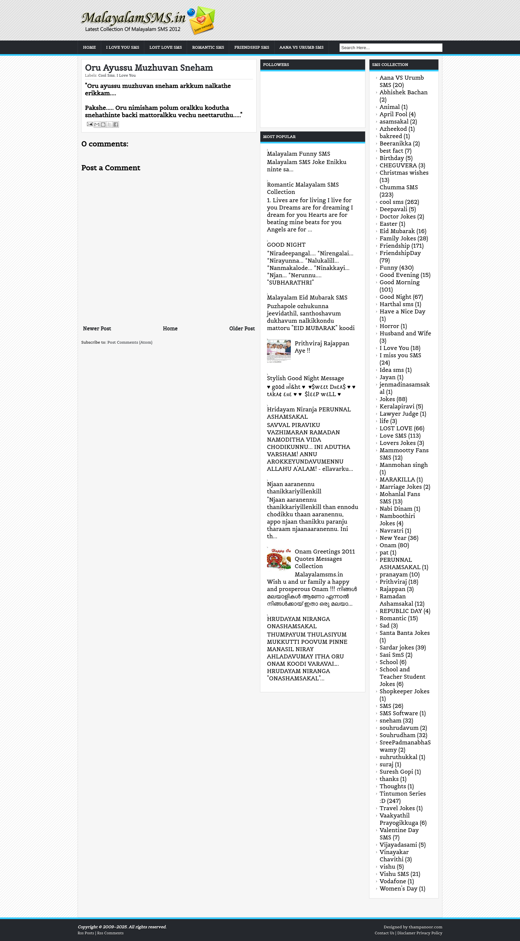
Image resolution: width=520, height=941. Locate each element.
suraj (386, 764)
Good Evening (399, 275)
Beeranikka (396, 143)
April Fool (394, 114)
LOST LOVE (396, 428)
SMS (385, 706)
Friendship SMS (251, 47)
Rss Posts (86, 933)
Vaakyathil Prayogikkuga (399, 819)
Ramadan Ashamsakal (396, 600)
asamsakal (394, 121)
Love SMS (393, 435)
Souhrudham (398, 735)
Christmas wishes (404, 172)
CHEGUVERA (398, 165)
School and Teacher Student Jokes (402, 677)
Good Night (396, 296)
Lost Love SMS (165, 47)
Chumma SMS (399, 187)
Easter (389, 223)
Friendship (395, 245)
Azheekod (393, 128)
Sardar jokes (397, 647)
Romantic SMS (208, 47)
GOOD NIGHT (286, 244)
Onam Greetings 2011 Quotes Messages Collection (325, 559)
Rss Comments (110, 933)
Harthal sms (397, 304)
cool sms (106, 75)
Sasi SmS (392, 654)
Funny (389, 267)
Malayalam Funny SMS (298, 153)
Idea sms (392, 370)
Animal (390, 107)
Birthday (392, 158)
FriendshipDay (400, 253)
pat (384, 552)
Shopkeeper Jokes (404, 691)
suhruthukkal (399, 757)
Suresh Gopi (396, 771)
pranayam (394, 574)
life (384, 421)
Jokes (387, 399)
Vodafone (393, 881)
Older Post (242, 328)
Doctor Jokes (398, 216)
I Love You (126, 75)
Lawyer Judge (399, 413)
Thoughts (393, 786)
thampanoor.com (425, 926)
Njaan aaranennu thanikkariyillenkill (294, 487)
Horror (389, 326)
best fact (391, 150)
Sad (385, 625)
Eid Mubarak (397, 231)
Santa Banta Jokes (405, 633)
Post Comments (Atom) (130, 342)
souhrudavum (399, 727)
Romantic (393, 618)
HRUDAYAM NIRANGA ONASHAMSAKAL (298, 622)
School (389, 662)
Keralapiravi (397, 406)
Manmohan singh (404, 465)
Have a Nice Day (402, 311)
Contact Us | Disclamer (395, 933)
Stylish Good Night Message (305, 378)
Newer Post (97, 328)
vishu (387, 866)
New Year (393, 538)
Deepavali (394, 209)
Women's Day (399, 888)
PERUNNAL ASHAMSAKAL (400, 563)
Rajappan (393, 589)
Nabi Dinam (396, 508)
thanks (389, 779)
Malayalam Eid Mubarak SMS (307, 297)
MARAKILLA (397, 479)
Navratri (392, 530)
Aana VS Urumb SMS (302, 47)
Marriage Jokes (401, 486)
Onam (388, 545)
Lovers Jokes (398, 443)
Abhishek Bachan (404, 92)
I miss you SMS (401, 355)
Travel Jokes (397, 808)
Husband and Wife (405, 333)
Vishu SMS (394, 874)
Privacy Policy (429, 933)
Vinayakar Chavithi (394, 855)
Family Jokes (398, 238)
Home (89, 47)
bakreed (391, 136)
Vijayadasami (398, 844)
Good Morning (400, 282)
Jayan (388, 377)
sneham (391, 720)
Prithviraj (393, 581)
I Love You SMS (122, 47)
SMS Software (399, 713)
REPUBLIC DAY (401, 611)
